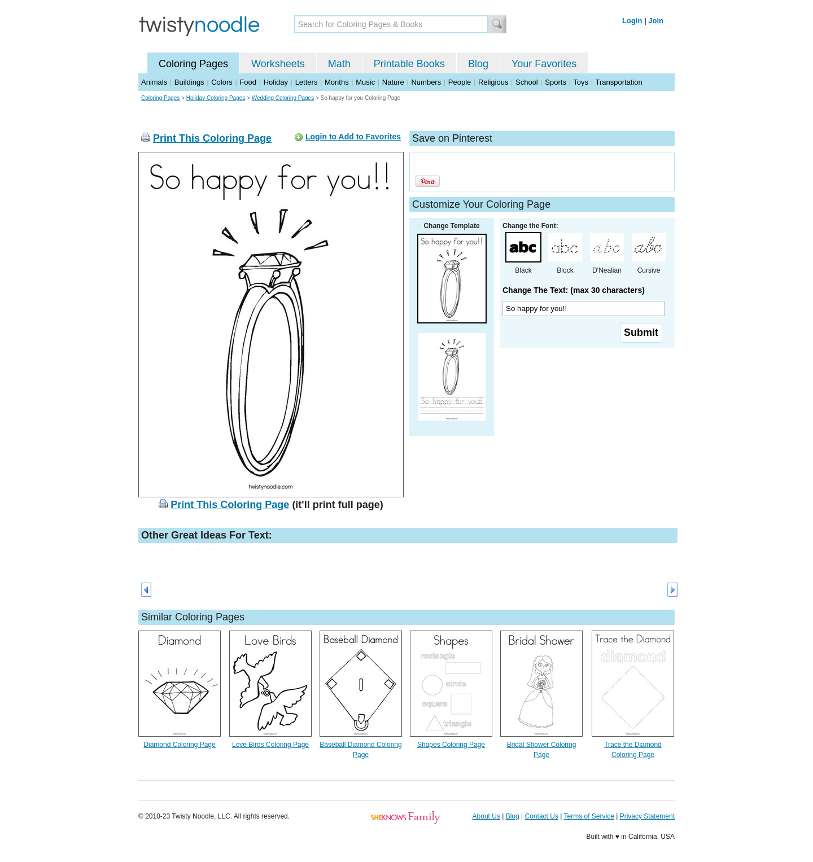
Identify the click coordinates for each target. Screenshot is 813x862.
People (459, 82)
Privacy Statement (647, 816)
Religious (493, 82)
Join (655, 20)
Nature (393, 82)
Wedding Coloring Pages (283, 98)
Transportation (618, 82)
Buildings (189, 82)
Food (247, 82)
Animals (154, 82)
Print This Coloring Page (212, 138)
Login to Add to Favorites (353, 136)
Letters (306, 82)
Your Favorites (544, 63)
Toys (580, 82)
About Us (486, 816)
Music (365, 82)
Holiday (276, 82)
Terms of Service (588, 816)
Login (632, 20)
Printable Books (409, 63)
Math (339, 63)
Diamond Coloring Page (179, 745)
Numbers (426, 82)
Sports (555, 82)
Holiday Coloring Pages (216, 98)
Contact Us (541, 816)
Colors (222, 82)
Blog (478, 63)
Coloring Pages (193, 63)
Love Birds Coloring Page (270, 745)
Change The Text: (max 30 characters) (573, 290)
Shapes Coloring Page (451, 745)
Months (337, 82)
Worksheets (278, 63)
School (526, 82)
